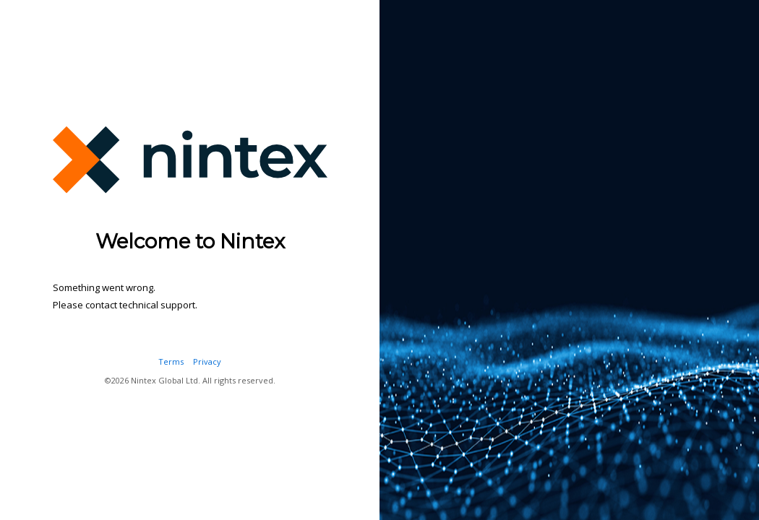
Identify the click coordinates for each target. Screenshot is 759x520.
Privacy (207, 361)
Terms (171, 361)
